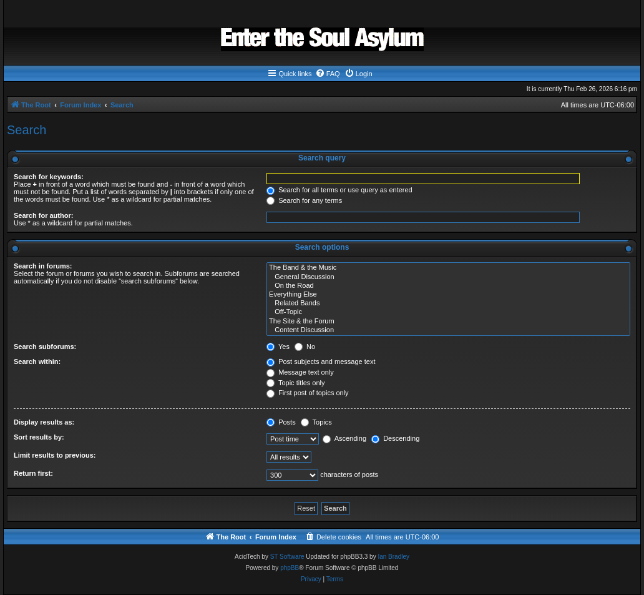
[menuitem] (327, 73)
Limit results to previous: (54, 455)
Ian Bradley (393, 556)
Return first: (33, 473)
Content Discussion (448, 330)
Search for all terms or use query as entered (339, 190)
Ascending (344, 438)
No (305, 346)
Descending (395, 438)
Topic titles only (295, 382)
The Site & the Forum (448, 321)
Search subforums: (45, 346)
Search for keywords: (49, 176)
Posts (281, 422)
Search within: (37, 361)
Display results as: (44, 422)
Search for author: (43, 215)
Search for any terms (304, 200)
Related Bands (448, 303)
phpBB (289, 567)
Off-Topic (448, 312)
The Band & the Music (448, 267)
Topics (316, 422)
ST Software (287, 556)
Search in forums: (43, 266)
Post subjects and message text (320, 361)
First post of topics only (307, 392)
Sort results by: (39, 437)
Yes (278, 346)
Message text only (300, 372)
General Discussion (448, 277)
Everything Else (448, 294)
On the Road (448, 286)
